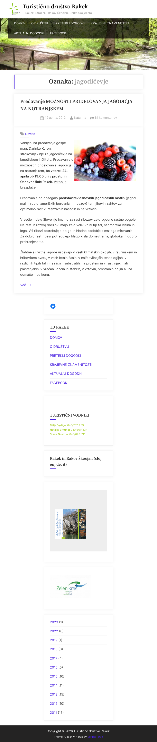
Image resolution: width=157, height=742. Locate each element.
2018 (53, 649)
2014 (53, 685)
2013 (53, 694)
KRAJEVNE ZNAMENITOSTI (110, 23)
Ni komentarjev (106, 118)
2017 (53, 658)
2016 (53, 667)
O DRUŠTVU (40, 23)
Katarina (80, 117)
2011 (53, 712)
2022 (54, 631)
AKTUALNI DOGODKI (29, 33)
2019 (53, 640)
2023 (54, 622)
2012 (53, 703)
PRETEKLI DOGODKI (70, 23)
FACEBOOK (58, 33)
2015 (53, 676)
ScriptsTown (95, 736)
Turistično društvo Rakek (55, 6)
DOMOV (19, 23)
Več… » (25, 285)
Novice (30, 134)
